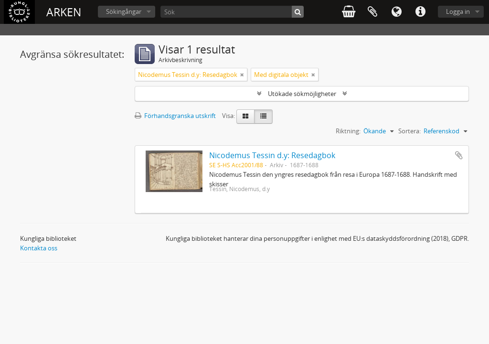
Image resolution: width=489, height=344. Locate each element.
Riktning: (348, 131)
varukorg (349, 12)
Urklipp (372, 12)
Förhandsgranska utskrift (175, 115)
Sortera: (409, 131)
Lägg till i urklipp (459, 155)
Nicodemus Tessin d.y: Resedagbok (272, 155)
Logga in (458, 11)
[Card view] (245, 116)
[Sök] (232, 12)
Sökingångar (123, 11)
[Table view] (263, 116)
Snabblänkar (420, 12)
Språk (396, 12)
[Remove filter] (242, 74)
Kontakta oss (38, 248)
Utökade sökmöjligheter (302, 93)
